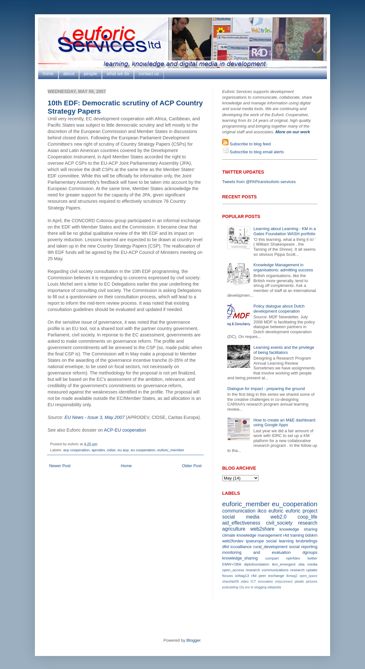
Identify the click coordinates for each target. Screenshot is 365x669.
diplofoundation (256, 564)
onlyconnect (284, 581)
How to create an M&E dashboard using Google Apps (284, 422)
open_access (233, 570)
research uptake (303, 570)
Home (126, 465)
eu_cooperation (294, 503)
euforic (276, 510)
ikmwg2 (291, 576)
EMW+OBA (231, 564)
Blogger (193, 640)
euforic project (301, 510)
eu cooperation (143, 450)
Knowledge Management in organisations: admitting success (283, 267)
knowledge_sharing (240, 558)
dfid (225, 546)
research (307, 523)
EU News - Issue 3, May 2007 (94, 417)
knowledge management (259, 535)
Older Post (192, 465)
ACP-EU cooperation (125, 430)
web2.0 (278, 517)
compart (272, 558)
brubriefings (306, 541)
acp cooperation (76, 450)
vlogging (260, 587)
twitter (312, 558)
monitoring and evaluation (256, 552)
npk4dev (293, 558)
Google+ (21, 2)
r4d (286, 535)
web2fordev (232, 541)
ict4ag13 (242, 575)
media (312, 564)
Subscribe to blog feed (250, 144)
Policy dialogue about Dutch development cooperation (278, 309)
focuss (227, 575)
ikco (262, 510)
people (90, 73)
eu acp (123, 450)
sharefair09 (230, 581)
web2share (262, 529)
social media (240, 517)
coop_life (307, 517)
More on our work (292, 131)
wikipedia (274, 587)
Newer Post (59, 465)
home (48, 73)
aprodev (98, 450)
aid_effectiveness (241, 523)
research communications (267, 570)
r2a (241, 587)
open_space (308, 576)
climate (228, 535)
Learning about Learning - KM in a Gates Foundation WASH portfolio (284, 231)
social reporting (303, 546)
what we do (118, 73)
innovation (265, 581)
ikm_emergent (283, 564)
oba (301, 564)
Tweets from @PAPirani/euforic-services (259, 181)
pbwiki (299, 581)
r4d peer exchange (267, 575)
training (297, 535)
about (68, 73)
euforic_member (170, 450)
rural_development (270, 546)
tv (252, 587)
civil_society (279, 523)
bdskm (311, 535)
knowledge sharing (298, 529)
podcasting (230, 587)
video (245, 581)
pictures (311, 581)
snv (247, 587)
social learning (280, 541)
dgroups (309, 552)
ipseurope (255, 541)
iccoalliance (241, 546)
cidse (111, 450)
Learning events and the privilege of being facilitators (283, 350)
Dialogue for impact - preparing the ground (266, 388)
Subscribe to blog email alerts (256, 151)
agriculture (233, 529)
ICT (253, 581)
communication (239, 510)
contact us (149, 73)
